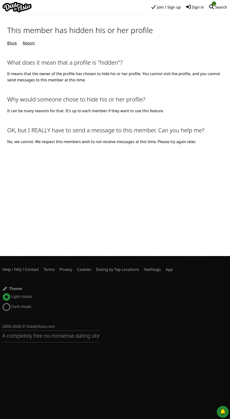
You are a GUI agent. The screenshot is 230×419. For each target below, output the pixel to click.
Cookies (84, 269)
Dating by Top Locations (117, 269)
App (169, 269)
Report (29, 43)
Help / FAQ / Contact (20, 269)
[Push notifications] (223, 412)
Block (12, 43)
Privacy (65, 269)
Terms (49, 269)
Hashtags (152, 269)
